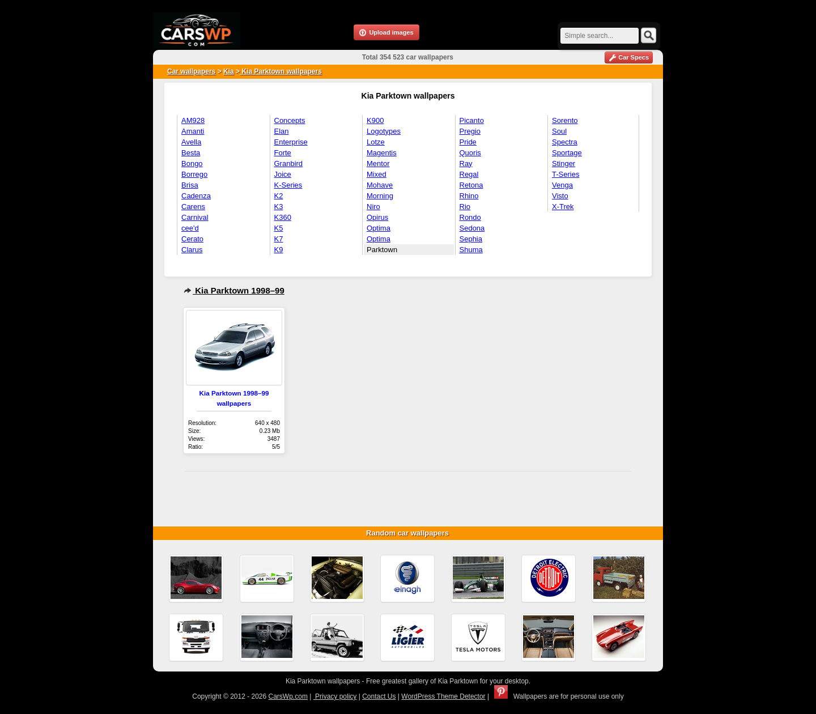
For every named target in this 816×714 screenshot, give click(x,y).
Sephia (471, 239)
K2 (278, 196)
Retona (471, 185)
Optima (378, 228)
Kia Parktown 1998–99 (234, 290)
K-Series (288, 185)
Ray (466, 163)
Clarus (192, 249)
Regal (469, 174)
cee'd (190, 228)
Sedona (472, 228)
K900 (375, 120)
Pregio (470, 131)
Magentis (382, 152)
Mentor (378, 163)
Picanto (472, 120)
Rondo (470, 217)
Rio (465, 206)
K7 (278, 239)
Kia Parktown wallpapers (281, 71)
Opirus (377, 217)
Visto (560, 196)
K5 (278, 228)
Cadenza (196, 196)
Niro (373, 206)
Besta (190, 152)
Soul (559, 131)
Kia (228, 71)
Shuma (471, 249)
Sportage (567, 152)
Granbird (288, 163)
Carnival (195, 217)
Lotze (376, 142)
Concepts (289, 120)
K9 (278, 249)
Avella (191, 142)
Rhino (469, 196)
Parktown (382, 249)
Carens (193, 206)
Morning (380, 196)
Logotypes (384, 131)
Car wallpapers (191, 71)
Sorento (565, 120)
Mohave (380, 185)
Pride (468, 142)
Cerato (192, 239)
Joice (282, 174)
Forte (282, 152)
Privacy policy (335, 696)
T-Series (565, 174)
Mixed (376, 174)
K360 (282, 217)
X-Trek (563, 206)
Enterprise (291, 142)
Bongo (192, 163)
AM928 (193, 120)
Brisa (189, 185)
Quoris (470, 152)
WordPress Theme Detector (443, 696)
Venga (562, 185)
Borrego (194, 174)
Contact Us (379, 696)
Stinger (563, 163)
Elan (281, 131)
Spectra (564, 142)
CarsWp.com (288, 696)
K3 (278, 206)
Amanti (192, 131)
